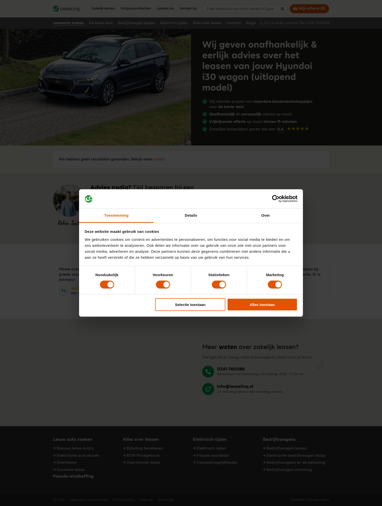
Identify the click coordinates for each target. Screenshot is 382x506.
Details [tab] (191, 215)
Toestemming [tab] (116, 215)
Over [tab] (265, 215)
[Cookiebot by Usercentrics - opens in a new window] (275, 198)
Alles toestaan (262, 304)
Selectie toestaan (190, 304)
